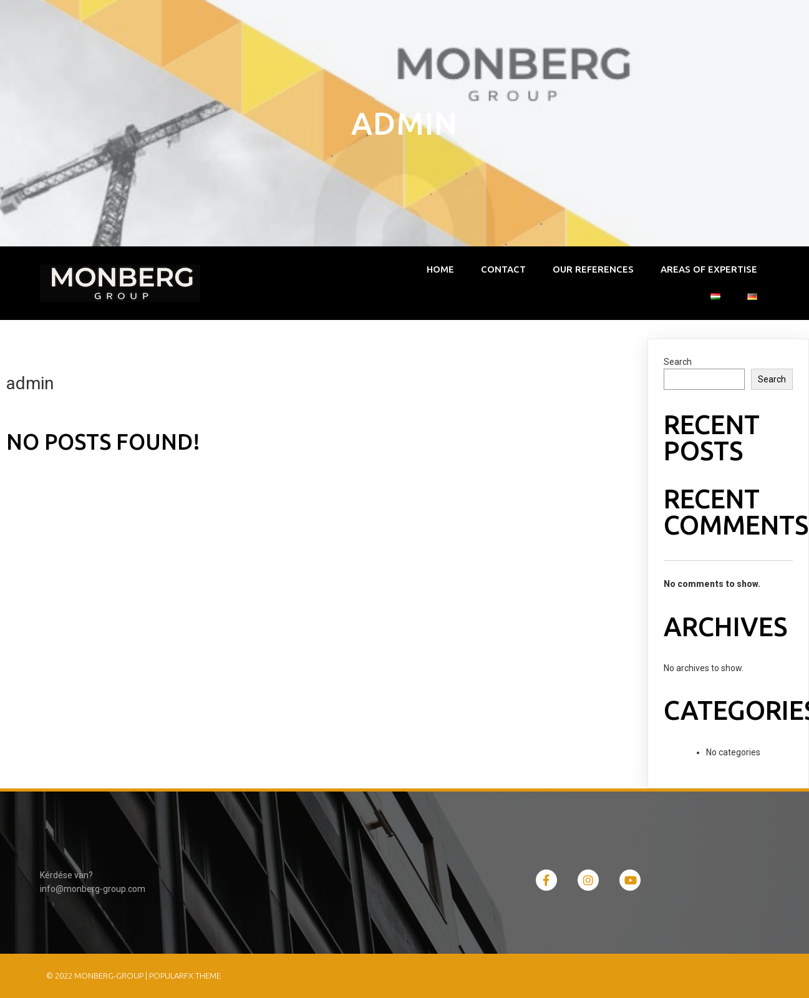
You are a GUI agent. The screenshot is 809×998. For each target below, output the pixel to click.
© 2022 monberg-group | (97, 975)
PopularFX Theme (185, 975)
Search (678, 362)
